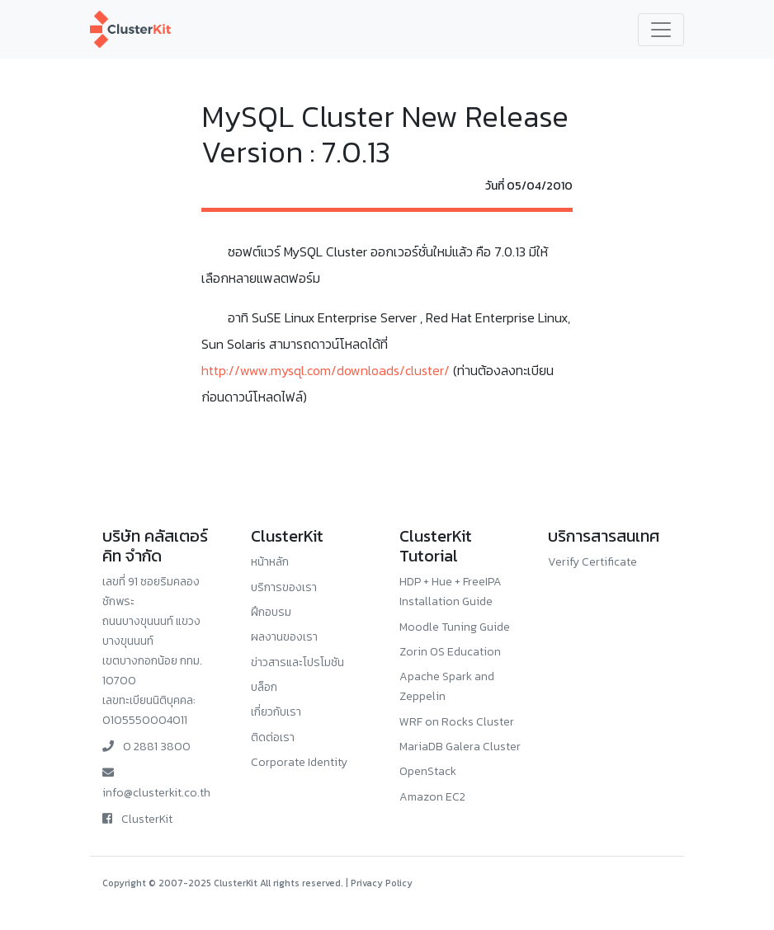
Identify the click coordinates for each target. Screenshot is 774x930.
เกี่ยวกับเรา (276, 712)
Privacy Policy (382, 883)
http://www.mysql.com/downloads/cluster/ (325, 370)
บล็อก (264, 687)
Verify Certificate (592, 562)
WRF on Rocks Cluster (456, 721)
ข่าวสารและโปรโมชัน (297, 662)
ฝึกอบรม (271, 612)
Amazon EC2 (432, 797)
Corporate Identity (299, 762)
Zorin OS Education (450, 651)
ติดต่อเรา (273, 737)
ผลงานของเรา (284, 637)
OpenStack (427, 771)
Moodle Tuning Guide (454, 627)
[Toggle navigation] (661, 29)
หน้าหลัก (270, 562)
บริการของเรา (284, 587)
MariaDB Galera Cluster (460, 746)
